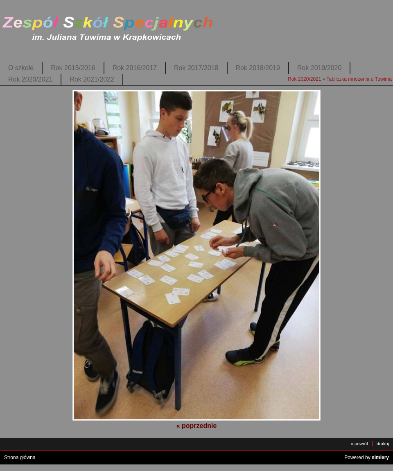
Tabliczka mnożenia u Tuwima (359, 79)
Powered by (366, 457)
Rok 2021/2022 (92, 79)
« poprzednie (196, 425)
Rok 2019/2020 (319, 67)
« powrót (359, 443)
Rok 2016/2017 (135, 67)
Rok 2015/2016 (73, 67)
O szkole (21, 67)
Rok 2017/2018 (196, 67)
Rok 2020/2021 (30, 79)
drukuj (383, 443)
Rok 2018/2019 (258, 67)
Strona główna (20, 457)
